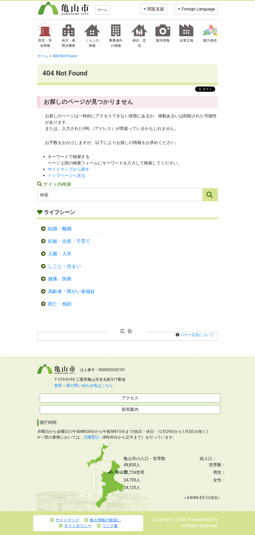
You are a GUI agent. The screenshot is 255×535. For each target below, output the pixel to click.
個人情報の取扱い (102, 520)
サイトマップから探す (69, 169)
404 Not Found (65, 56)
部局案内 (130, 409)
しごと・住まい (64, 266)
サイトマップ (64, 520)
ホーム (102, 9)
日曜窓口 (91, 437)
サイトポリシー (75, 526)
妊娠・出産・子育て (69, 241)
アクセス (130, 397)
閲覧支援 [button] (155, 9)
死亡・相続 (59, 304)
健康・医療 (59, 278)
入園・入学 (59, 253)
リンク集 (107, 526)
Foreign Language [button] (198, 9)
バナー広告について (197, 335)
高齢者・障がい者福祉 (71, 291)
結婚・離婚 (59, 228)
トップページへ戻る (66, 175)
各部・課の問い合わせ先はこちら (83, 385)
